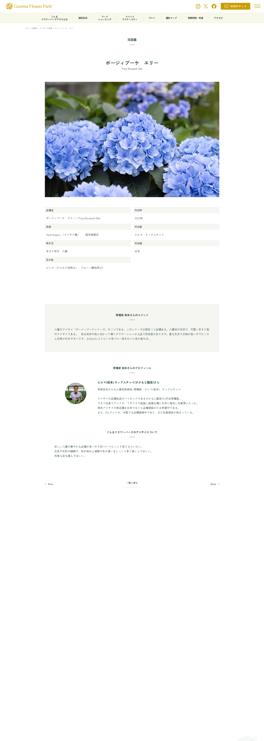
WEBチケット (238, 6)
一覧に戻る (132, 482)
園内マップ (171, 18)
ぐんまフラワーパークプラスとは (54, 18)
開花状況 (83, 18)
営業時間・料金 (195, 18)
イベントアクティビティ (129, 18)
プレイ (151, 18)
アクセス (218, 18)
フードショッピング (104, 18)
